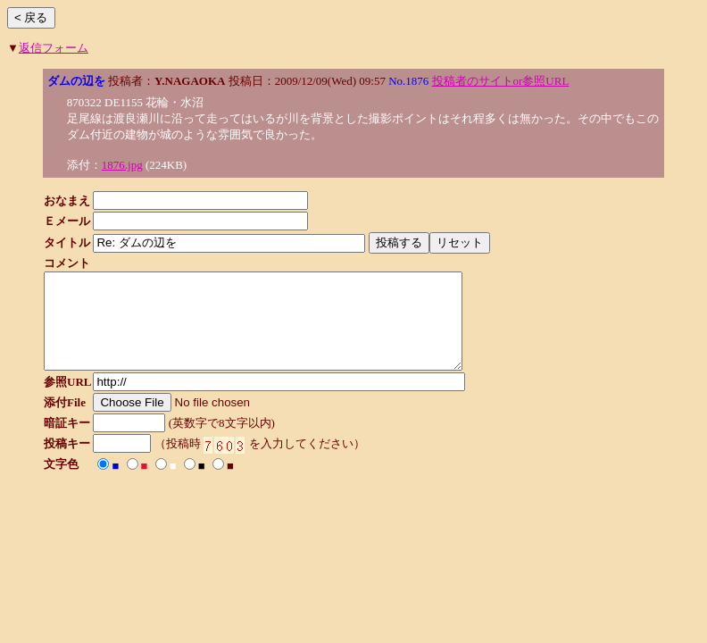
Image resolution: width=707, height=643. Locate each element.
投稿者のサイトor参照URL (501, 81)
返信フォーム (53, 47)
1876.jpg (122, 164)
